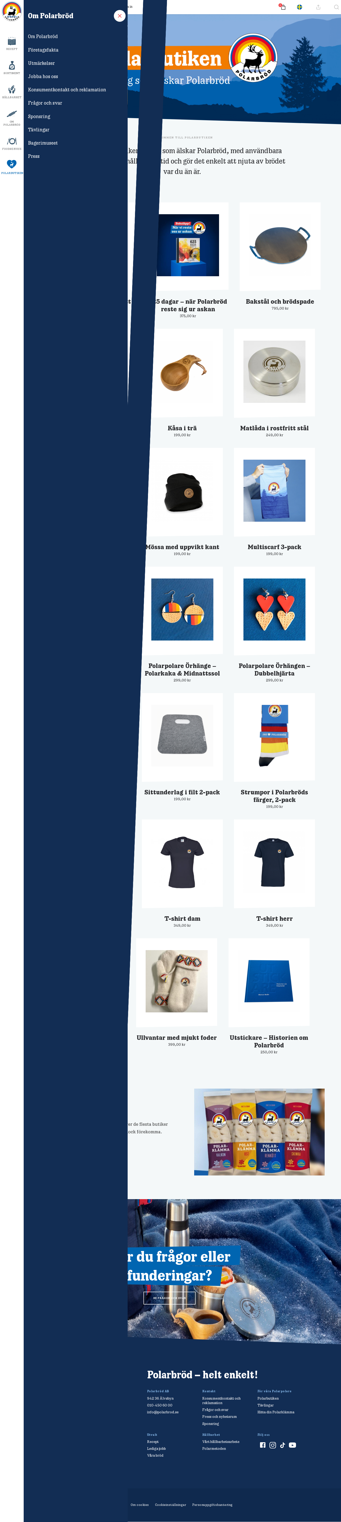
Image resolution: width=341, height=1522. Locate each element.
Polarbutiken (12, 173)
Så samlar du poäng (97, 6)
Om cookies (140, 1505)
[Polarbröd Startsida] (65, 1380)
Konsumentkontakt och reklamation (221, 1400)
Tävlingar (265, 1405)
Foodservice (12, 149)
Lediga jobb (156, 1448)
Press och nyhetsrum (219, 1416)
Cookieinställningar (170, 1505)
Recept (12, 49)
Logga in (125, 6)
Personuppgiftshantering (212, 1505)
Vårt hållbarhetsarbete (220, 1441)
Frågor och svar (64, 6)
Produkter (36, 6)
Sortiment (12, 73)
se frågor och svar (169, 1298)
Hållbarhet (12, 97)
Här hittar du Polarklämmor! (77, 1103)
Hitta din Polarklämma (275, 1412)
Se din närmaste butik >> (62, 1143)
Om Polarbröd (12, 123)
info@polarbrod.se (163, 1412)
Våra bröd (155, 1455)
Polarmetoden (214, 1448)
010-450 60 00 (159, 1405)
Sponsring (210, 1423)
